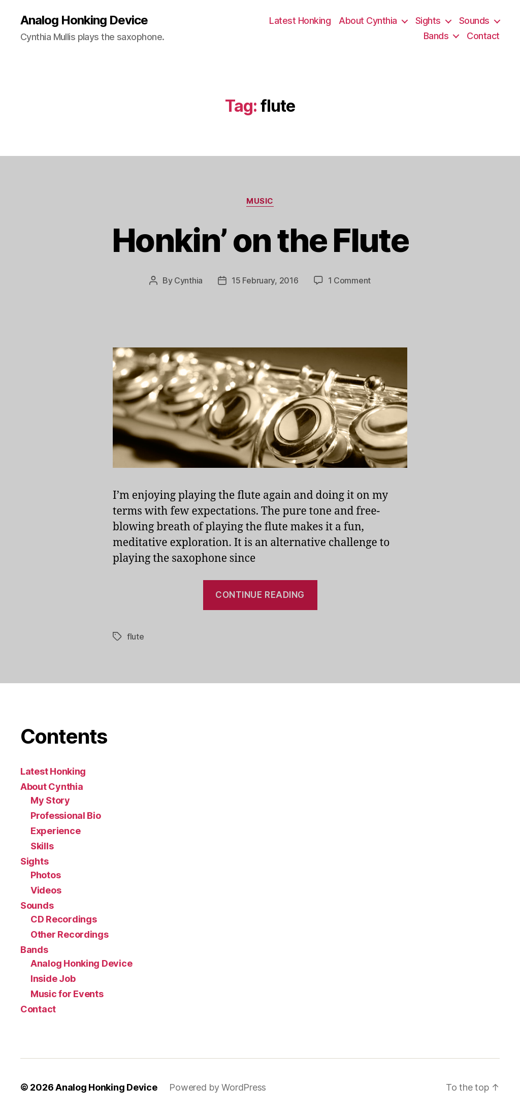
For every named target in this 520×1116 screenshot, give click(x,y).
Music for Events (67, 994)
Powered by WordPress (217, 1087)
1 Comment (349, 280)
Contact (483, 35)
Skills (41, 846)
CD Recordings (63, 919)
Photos (45, 875)
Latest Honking (300, 20)
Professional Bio (65, 815)
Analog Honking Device (84, 20)
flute (135, 636)
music (260, 201)
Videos (45, 890)
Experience (55, 830)
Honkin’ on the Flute (260, 240)
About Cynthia (368, 20)
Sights (428, 20)
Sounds (474, 20)
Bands (436, 35)
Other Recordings (69, 934)
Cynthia (188, 280)
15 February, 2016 (265, 280)
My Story (50, 800)
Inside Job (52, 978)
